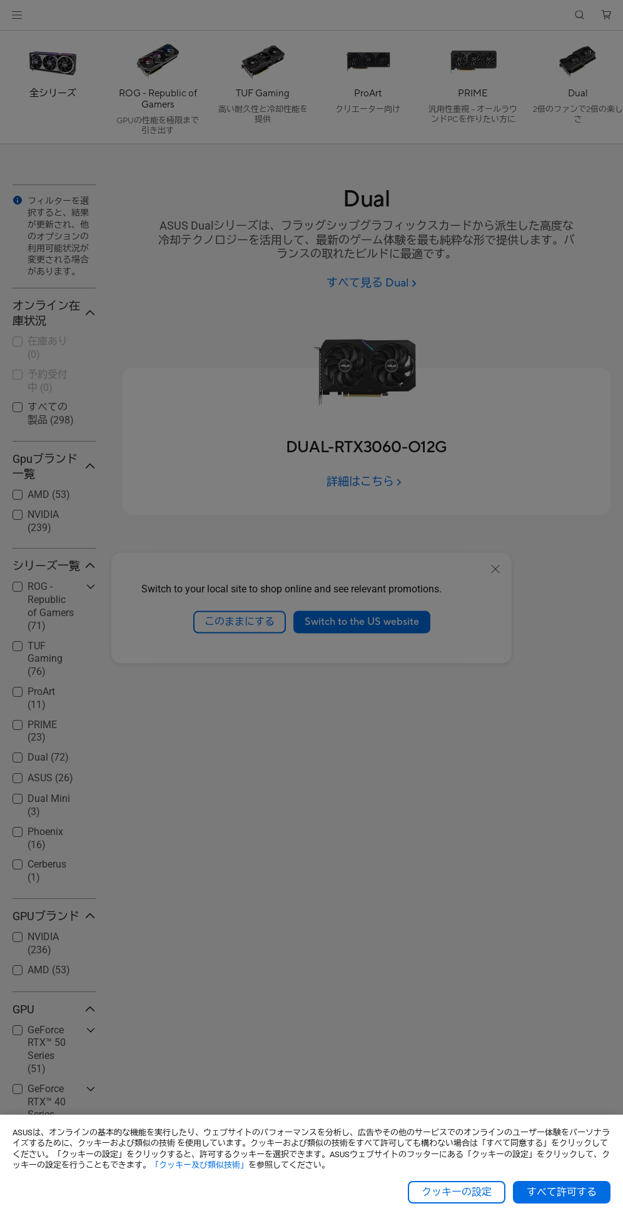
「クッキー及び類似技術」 (199, 1165)
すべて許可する (562, 1192)
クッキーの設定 (457, 1192)
